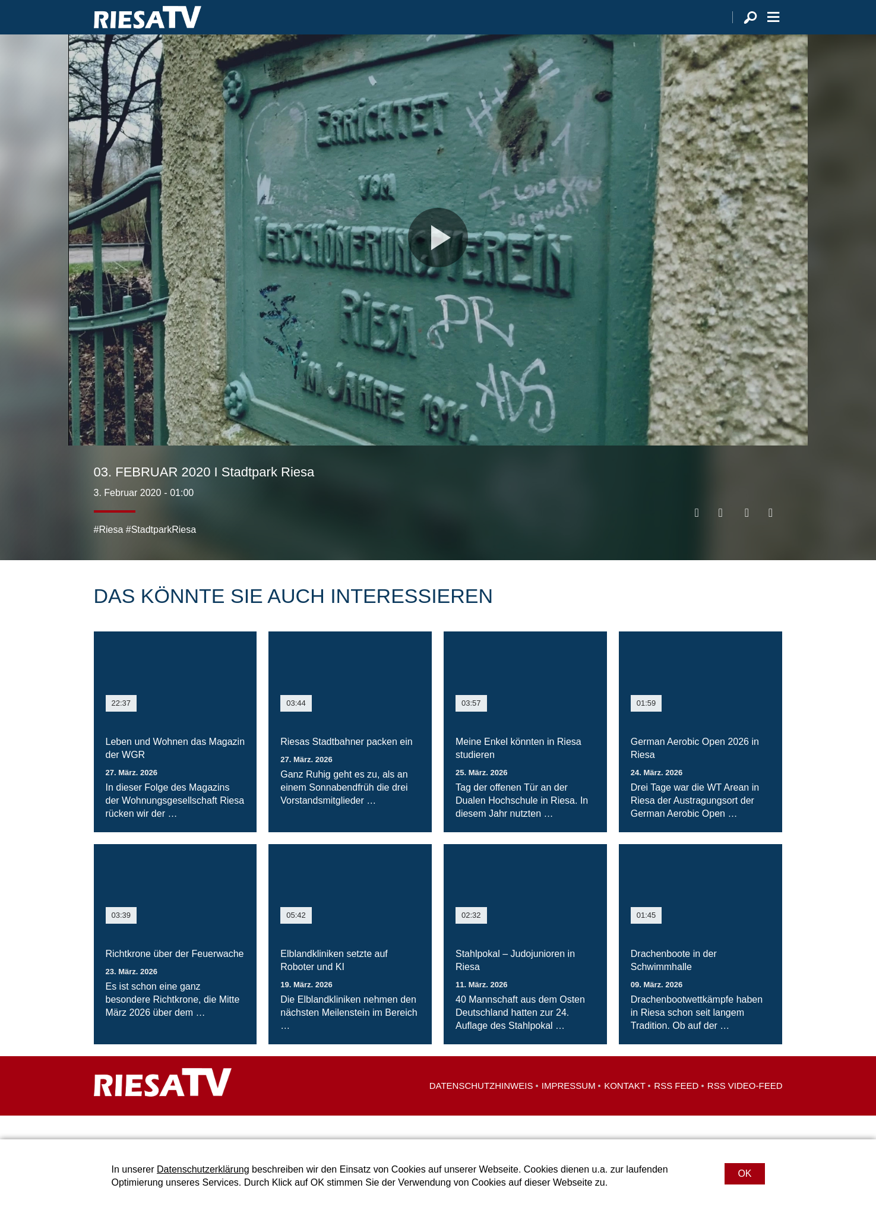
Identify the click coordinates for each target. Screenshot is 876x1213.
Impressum (569, 1109)
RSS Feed (676, 1109)
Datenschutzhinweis (481, 1109)
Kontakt (625, 1109)
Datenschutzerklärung (203, 1169)
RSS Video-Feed (745, 1109)
